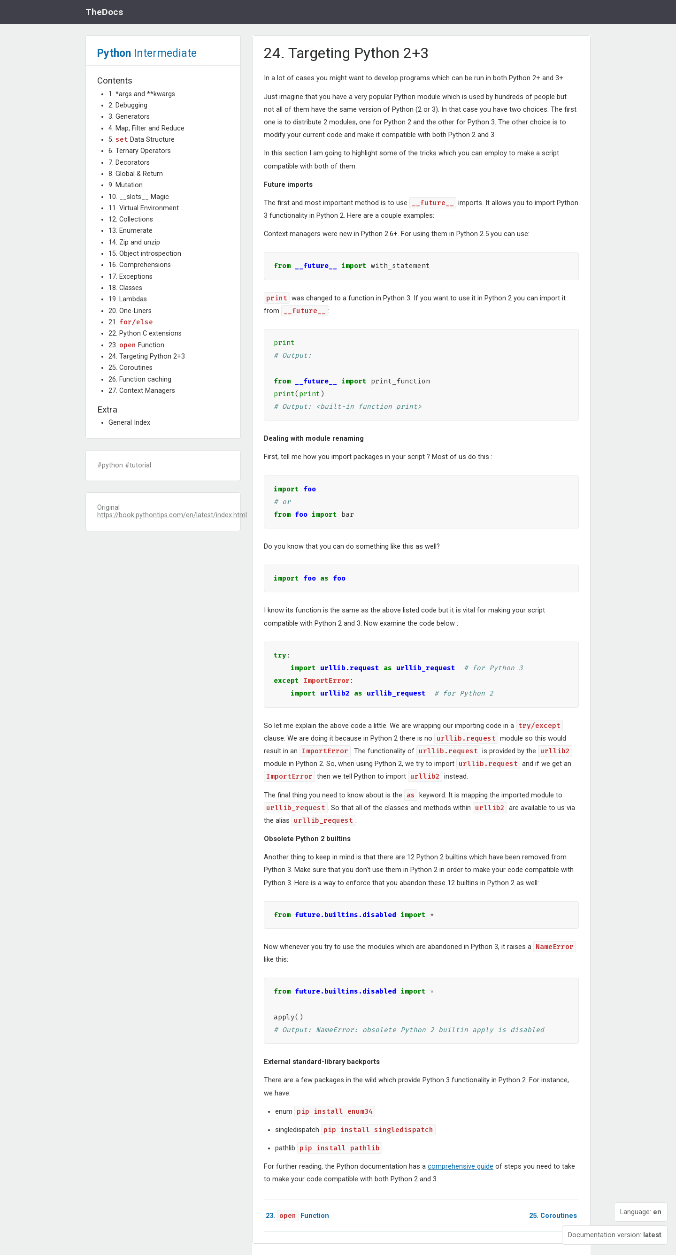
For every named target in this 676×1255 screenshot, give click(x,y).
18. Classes (125, 288)
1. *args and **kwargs (141, 94)
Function (297, 1216)
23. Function (136, 345)
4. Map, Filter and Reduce (146, 128)
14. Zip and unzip (134, 242)
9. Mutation (125, 185)
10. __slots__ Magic (138, 197)
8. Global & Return (135, 174)
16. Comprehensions (139, 265)
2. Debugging (127, 105)
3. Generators (129, 117)
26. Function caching (139, 379)
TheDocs (104, 12)
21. (130, 322)
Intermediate (147, 53)
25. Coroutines (130, 368)
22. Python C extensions (145, 333)
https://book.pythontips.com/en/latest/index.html (172, 515)
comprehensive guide (460, 1167)
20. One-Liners (130, 311)
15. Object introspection (144, 254)
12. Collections (130, 219)
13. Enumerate (130, 231)
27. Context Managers (141, 391)
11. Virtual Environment (143, 208)
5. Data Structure (141, 140)
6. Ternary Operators (139, 151)
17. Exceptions (130, 277)
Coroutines (553, 1216)
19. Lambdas (127, 299)
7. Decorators (129, 163)
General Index (129, 423)
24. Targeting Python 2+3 (146, 356)
